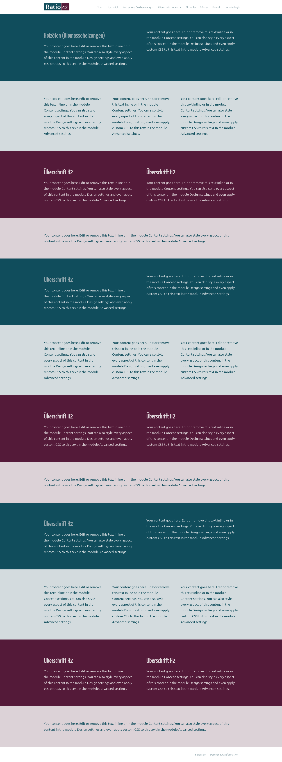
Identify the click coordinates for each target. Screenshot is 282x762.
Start (100, 7)
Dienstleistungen (168, 7)
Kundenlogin (233, 7)
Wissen (204, 7)
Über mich (113, 7)
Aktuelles (191, 7)
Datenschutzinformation (224, 754)
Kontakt (217, 7)
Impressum (200, 754)
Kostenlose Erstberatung (136, 7)
